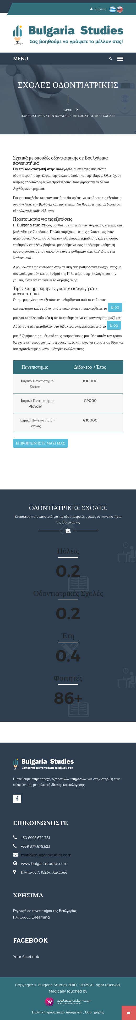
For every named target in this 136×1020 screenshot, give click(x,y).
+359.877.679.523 (31, 846)
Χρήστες (98, 9)
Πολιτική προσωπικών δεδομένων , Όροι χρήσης (68, 1012)
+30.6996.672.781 (31, 837)
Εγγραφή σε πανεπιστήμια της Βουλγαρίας (45, 910)
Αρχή (68, 110)
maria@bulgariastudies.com (46, 855)
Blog (115, 307)
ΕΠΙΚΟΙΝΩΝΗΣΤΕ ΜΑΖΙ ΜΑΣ (40, 443)
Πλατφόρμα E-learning (31, 917)
